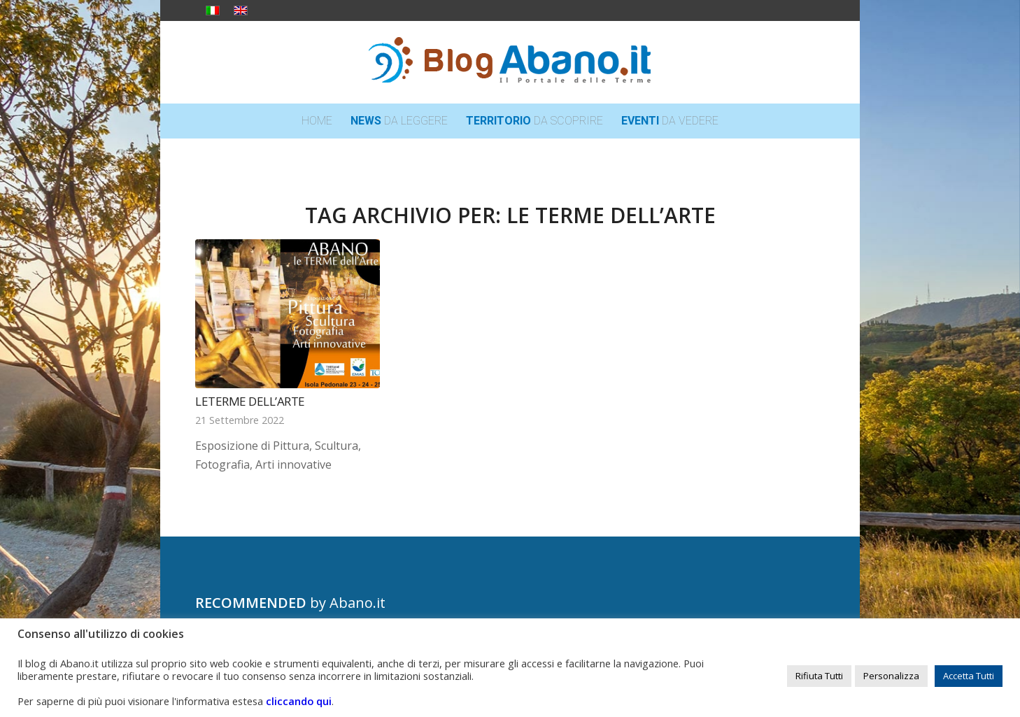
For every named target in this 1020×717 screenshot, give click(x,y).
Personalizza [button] (891, 675)
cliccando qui (299, 701)
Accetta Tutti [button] (968, 675)
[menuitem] (316, 121)
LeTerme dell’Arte (250, 401)
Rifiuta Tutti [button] (819, 675)
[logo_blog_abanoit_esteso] (510, 62)
